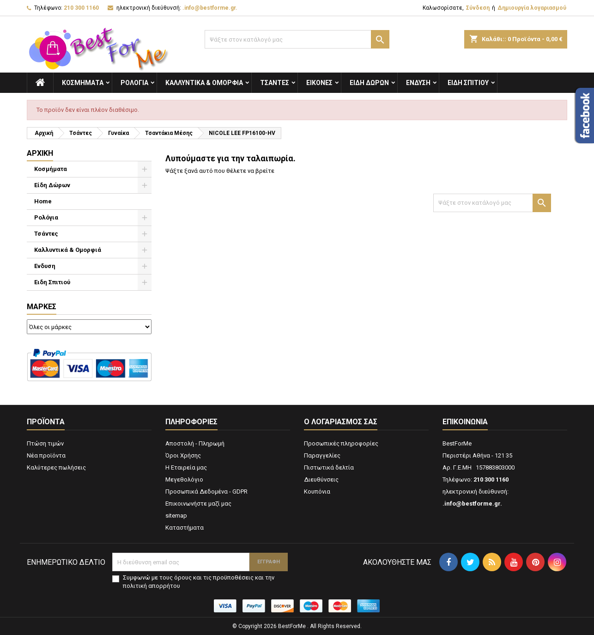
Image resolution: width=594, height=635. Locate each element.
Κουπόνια (317, 491)
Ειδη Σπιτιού (468, 82)
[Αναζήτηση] (297, 39)
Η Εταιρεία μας (186, 467)
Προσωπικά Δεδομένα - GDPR (206, 491)
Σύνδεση (478, 8)
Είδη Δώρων (369, 82)
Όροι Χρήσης (183, 455)
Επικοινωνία (465, 421)
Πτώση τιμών (45, 443)
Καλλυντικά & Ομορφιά (204, 82)
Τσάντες (274, 82)
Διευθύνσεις (321, 479)
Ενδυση (418, 82)
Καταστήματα (184, 527)
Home (43, 201)
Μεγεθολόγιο (184, 479)
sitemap (176, 515)
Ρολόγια (134, 82)
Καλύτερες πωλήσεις (56, 467)
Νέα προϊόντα (46, 455)
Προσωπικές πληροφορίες (341, 443)
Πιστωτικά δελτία (329, 467)
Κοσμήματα (82, 82)
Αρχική (40, 153)
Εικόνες (319, 82)
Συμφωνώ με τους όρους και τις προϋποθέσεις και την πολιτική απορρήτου (198, 581)
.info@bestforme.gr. (209, 8)
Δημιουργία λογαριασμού (531, 8)
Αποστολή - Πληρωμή (194, 443)
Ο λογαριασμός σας (340, 421)
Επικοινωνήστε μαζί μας (198, 503)
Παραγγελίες (322, 455)
